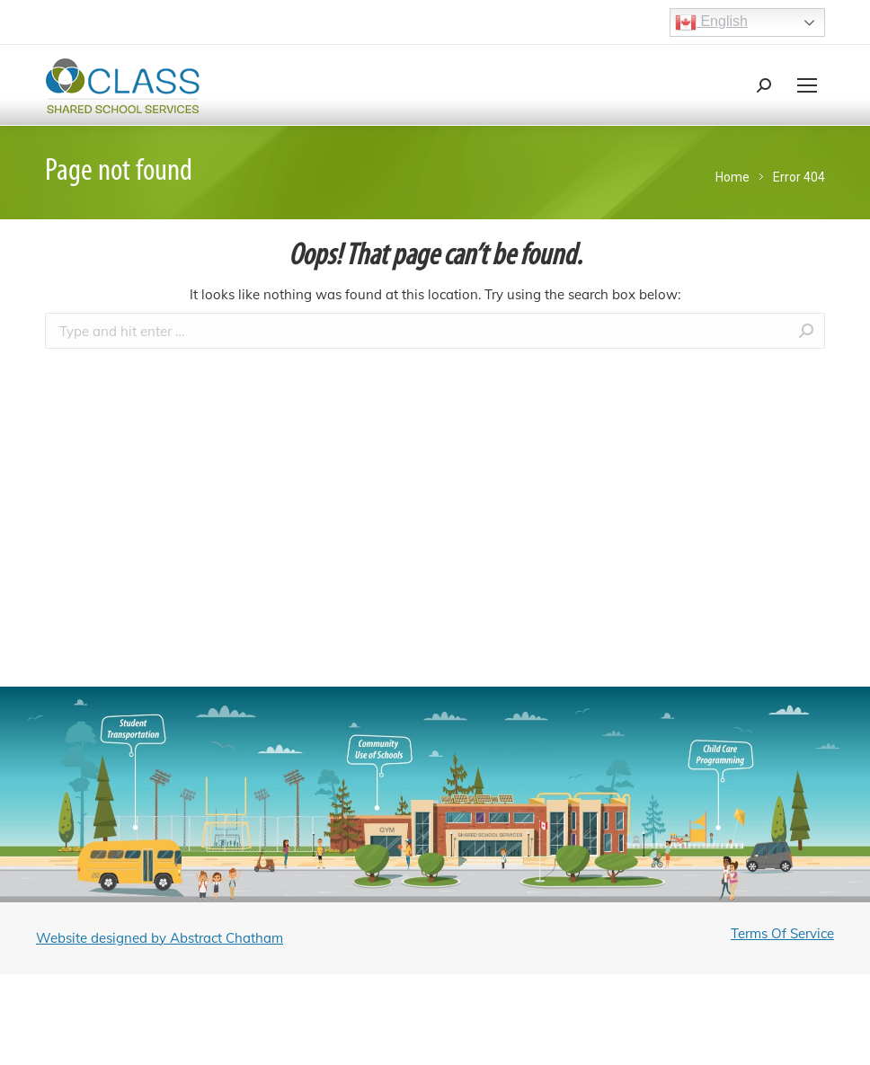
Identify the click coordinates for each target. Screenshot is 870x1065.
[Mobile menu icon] (807, 85)
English (711, 22)
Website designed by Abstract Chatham (159, 937)
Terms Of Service (782, 933)
